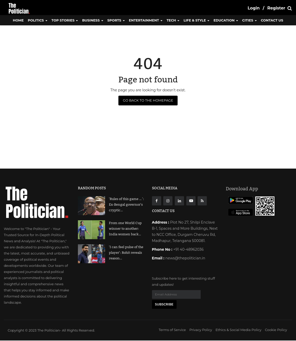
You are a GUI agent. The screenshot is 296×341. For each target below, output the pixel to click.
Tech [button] (173, 20)
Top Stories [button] (65, 20)
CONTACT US (272, 20)
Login (254, 8)
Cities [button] (249, 20)
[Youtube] (191, 200)
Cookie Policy (276, 330)
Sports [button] (116, 20)
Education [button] (225, 20)
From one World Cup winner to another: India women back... (125, 228)
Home (18, 20)
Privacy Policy (200, 330)
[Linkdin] (179, 200)
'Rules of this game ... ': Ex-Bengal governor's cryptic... (126, 204)
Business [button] (92, 20)
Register (276, 8)
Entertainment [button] (145, 20)
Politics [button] (37, 20)
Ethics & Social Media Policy (238, 330)
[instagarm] (167, 200)
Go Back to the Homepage (148, 100)
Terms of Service (172, 330)
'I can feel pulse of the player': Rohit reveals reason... (126, 252)
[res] (202, 200)
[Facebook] (156, 200)
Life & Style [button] (196, 20)
